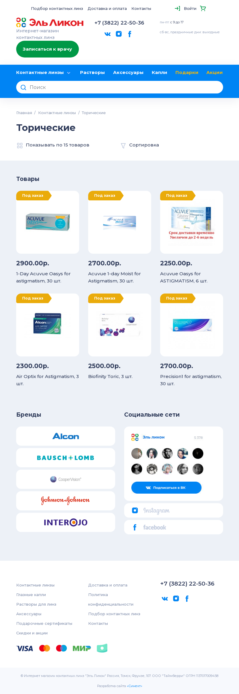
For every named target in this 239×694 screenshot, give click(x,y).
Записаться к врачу (47, 49)
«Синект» (134, 686)
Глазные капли (31, 594)
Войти (190, 8)
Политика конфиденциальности (110, 599)
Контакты (141, 8)
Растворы (92, 72)
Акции (214, 72)
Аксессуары (128, 72)
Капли (159, 72)
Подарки (187, 72)
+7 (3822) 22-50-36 (119, 23)
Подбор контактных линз (57, 8)
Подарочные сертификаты (44, 623)
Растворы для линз (36, 604)
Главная (24, 112)
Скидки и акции (32, 633)
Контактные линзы (44, 72)
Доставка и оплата (107, 8)
